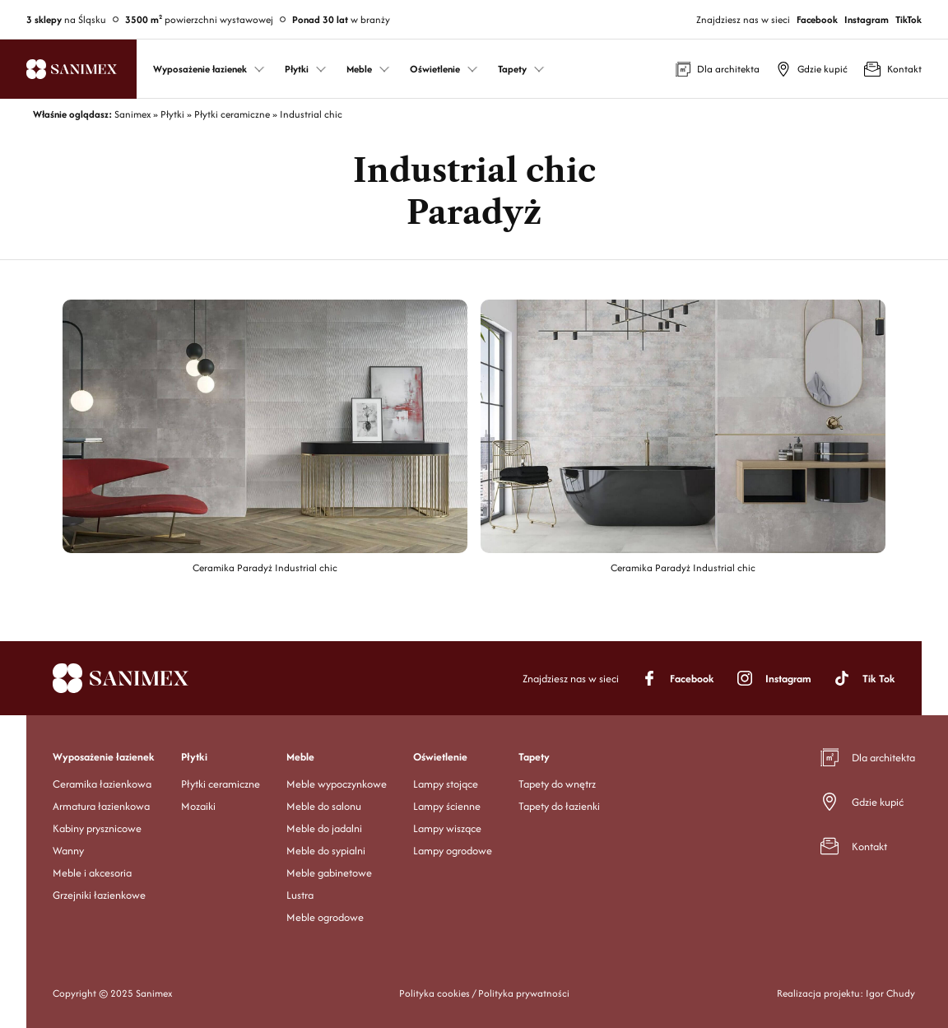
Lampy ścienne (447, 806)
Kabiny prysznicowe (97, 828)
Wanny (68, 850)
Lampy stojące (445, 784)
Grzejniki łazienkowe (99, 895)
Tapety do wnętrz (557, 784)
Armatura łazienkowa (101, 806)
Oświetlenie (440, 757)
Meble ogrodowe (325, 917)
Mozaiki (198, 806)
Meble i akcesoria (92, 873)
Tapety (534, 757)
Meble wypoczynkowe (336, 784)
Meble (300, 757)
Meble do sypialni (325, 850)
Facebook (817, 19)
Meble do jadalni (324, 828)
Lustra (300, 895)
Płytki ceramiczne (220, 784)
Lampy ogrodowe (452, 850)
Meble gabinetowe (329, 873)
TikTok (908, 19)
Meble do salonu (323, 806)
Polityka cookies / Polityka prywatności (484, 993)
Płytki (194, 757)
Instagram (866, 19)
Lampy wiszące (447, 828)
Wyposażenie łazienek (104, 757)
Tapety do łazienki (559, 806)
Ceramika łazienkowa (102, 784)
